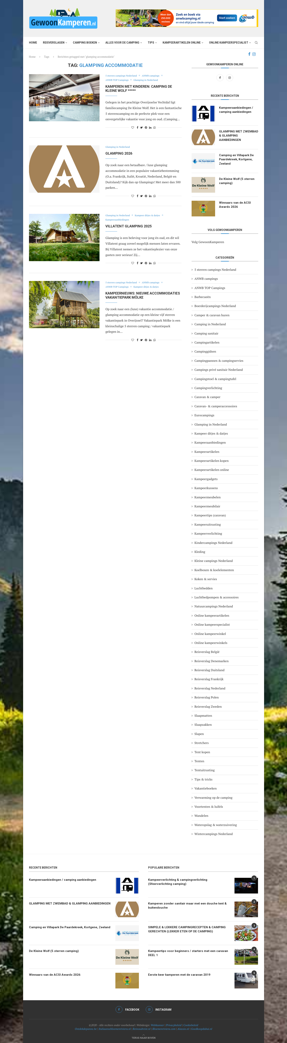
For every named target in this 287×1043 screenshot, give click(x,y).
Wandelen (201, 815)
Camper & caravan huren (212, 315)
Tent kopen (202, 752)
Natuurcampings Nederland (214, 606)
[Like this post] (132, 127)
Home (33, 42)
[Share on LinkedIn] (150, 127)
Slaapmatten (203, 715)
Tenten (199, 761)
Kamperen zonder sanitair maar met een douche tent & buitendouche (189, 906)
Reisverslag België (207, 652)
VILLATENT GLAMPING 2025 (128, 226)
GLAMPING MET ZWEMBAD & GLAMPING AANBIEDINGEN (236, 136)
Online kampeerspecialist (228, 42)
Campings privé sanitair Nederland (219, 369)
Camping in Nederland (210, 324)
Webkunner (157, 1025)
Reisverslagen (53, 42)
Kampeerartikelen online (182, 42)
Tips (151, 42)
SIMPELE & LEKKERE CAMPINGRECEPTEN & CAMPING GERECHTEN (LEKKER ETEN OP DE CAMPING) (187, 929)
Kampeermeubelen (208, 497)
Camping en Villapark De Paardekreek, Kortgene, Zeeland (237, 159)
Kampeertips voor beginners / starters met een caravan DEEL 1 (183, 953)
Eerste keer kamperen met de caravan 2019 (181, 975)
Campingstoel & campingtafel (215, 379)
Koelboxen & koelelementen (214, 570)
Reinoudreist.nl (141, 1029)
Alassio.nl (183, 1029)
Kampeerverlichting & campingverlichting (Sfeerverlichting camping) (179, 882)
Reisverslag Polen (207, 697)
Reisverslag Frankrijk (209, 679)
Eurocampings (205, 415)
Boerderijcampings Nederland (215, 306)
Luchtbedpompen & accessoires (217, 597)
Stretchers (202, 743)
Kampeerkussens (206, 488)
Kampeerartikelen (207, 451)
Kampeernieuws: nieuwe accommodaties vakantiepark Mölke (142, 295)
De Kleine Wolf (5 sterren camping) (238, 181)
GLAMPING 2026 (118, 153)
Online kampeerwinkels (211, 643)
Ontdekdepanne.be (86, 1029)
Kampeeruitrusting (208, 524)
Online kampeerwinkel (210, 634)
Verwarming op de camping (214, 797)
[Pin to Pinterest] (146, 127)
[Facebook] (249, 54)
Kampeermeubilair (207, 506)
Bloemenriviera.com (164, 1029)
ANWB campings (153, 75)
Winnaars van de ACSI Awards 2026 (235, 205)
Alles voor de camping (122, 42)
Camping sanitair (206, 333)
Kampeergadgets (206, 479)
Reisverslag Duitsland (210, 670)
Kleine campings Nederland (214, 561)
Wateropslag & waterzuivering (216, 825)
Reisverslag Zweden (208, 706)
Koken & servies (206, 579)
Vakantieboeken (206, 788)
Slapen (199, 734)
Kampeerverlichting (208, 533)
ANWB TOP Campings (117, 80)
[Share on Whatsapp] (154, 127)
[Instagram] (254, 54)
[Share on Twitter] (141, 127)
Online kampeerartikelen (212, 615)
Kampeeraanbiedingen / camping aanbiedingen (236, 110)
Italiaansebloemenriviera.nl (115, 1029)
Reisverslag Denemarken (212, 661)
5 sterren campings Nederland (122, 75)
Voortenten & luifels (209, 806)
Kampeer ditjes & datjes (150, 215)
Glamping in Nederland (148, 80)
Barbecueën (203, 297)
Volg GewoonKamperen (208, 242)
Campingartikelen (207, 342)
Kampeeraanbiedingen (118, 219)
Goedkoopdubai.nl (201, 1029)
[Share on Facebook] (137, 127)
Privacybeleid (173, 1025)
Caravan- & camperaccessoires (216, 406)
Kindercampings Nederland (214, 543)
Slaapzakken (203, 724)
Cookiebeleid (190, 1025)
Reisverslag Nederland (210, 688)
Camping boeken (85, 42)
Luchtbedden (204, 588)
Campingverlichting (208, 388)
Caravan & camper (208, 397)
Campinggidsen (205, 351)
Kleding (200, 552)
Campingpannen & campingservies (219, 360)
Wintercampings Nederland (214, 834)
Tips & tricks (204, 779)
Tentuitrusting (205, 770)
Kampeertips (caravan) (210, 515)
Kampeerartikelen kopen (212, 461)
